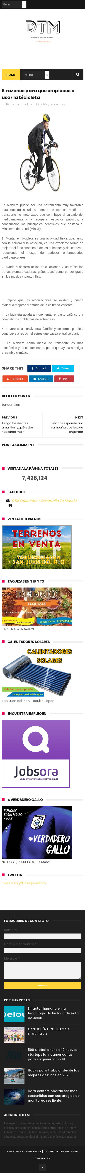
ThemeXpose (32, 1151)
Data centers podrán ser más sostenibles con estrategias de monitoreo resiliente (54, 1096)
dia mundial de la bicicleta (29, 104)
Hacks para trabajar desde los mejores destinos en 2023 (53, 1072)
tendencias (58, 104)
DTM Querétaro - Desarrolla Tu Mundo (44, 500)
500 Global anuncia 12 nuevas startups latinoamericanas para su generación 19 (53, 1054)
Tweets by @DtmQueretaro (24, 883)
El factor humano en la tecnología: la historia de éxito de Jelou (53, 1013)
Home (11, 75)
